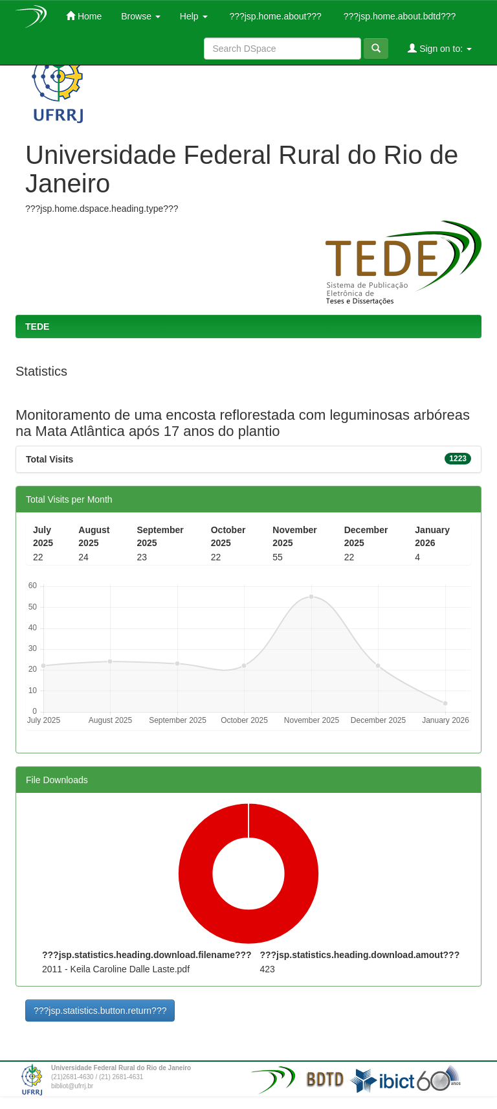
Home (84, 15)
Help (194, 16)
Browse (140, 16)
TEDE (37, 326)
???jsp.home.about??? (274, 16)
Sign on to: (440, 48)
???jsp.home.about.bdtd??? (398, 16)
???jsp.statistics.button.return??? (100, 1010)
